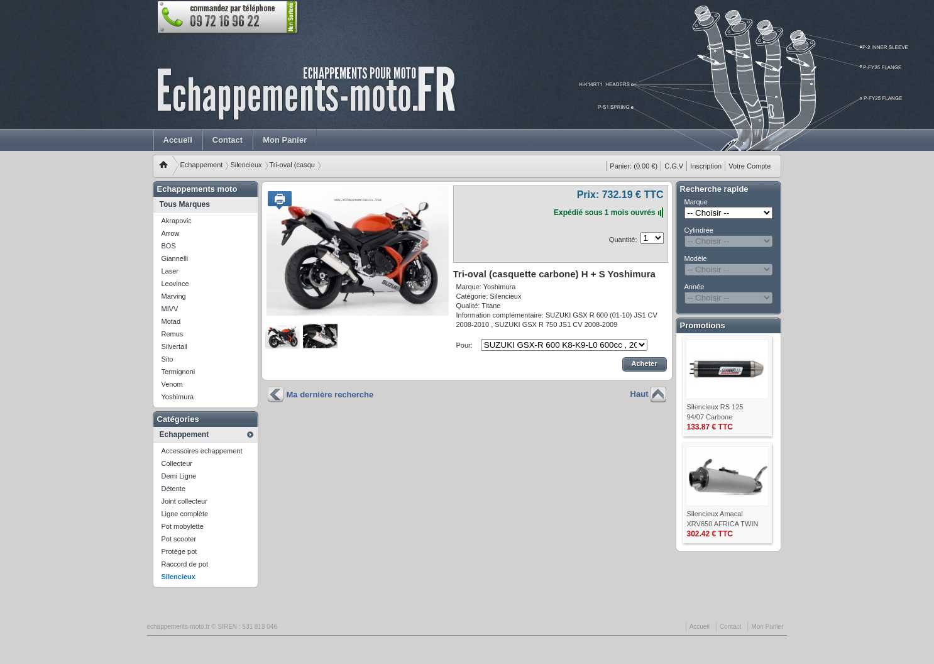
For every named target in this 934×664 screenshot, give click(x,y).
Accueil (177, 140)
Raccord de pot (185, 564)
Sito (167, 359)
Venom (172, 384)
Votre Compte (749, 166)
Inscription (706, 166)
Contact (227, 140)
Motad (171, 321)
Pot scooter (179, 539)
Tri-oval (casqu (292, 165)
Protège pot (179, 551)
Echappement (201, 165)
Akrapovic (177, 220)
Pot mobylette (183, 526)
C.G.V (673, 166)
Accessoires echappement (202, 451)
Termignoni (178, 371)
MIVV (170, 309)
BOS (169, 246)
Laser (170, 271)
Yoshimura (178, 397)
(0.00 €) (633, 166)
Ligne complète (185, 513)
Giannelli (175, 258)
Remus (173, 334)
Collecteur (177, 463)
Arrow (171, 233)
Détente (174, 488)
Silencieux (245, 165)
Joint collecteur (184, 501)
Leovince (175, 283)
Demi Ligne (179, 476)
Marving (174, 296)
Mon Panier (285, 140)
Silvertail (175, 346)
